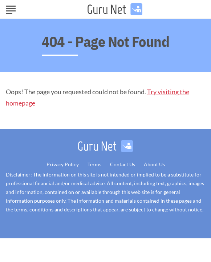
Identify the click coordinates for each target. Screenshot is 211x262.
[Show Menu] (11, 8)
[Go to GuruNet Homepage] (115, 9)
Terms (94, 164)
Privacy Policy (62, 164)
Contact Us (122, 164)
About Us (154, 164)
